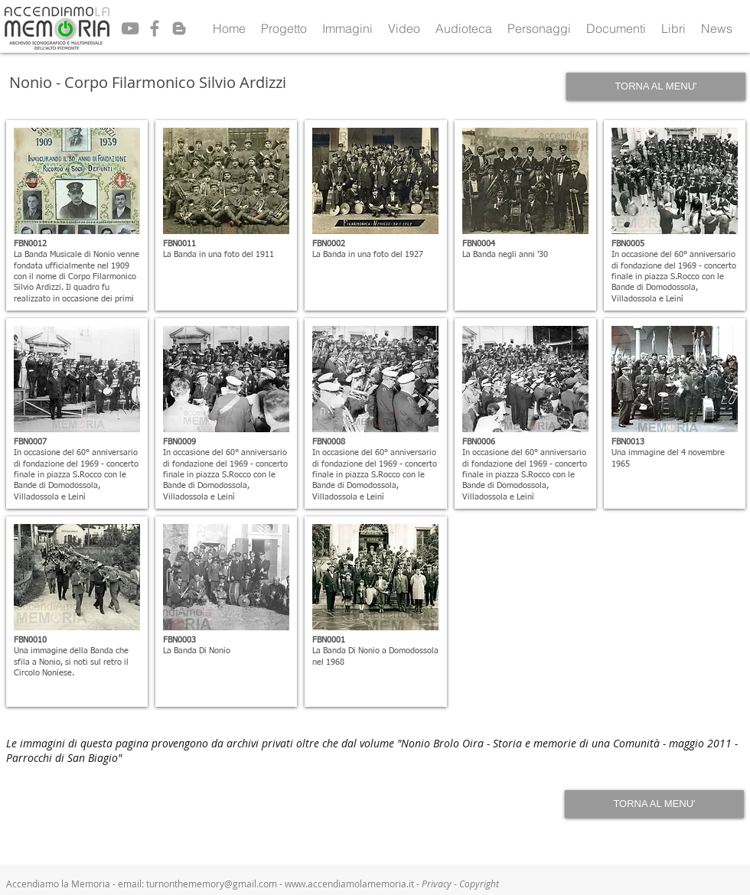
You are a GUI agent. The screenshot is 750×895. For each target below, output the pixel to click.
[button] (284, 28)
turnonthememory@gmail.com (211, 883)
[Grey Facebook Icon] (154, 28)
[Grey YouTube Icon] (130, 28)
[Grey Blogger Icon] (179, 28)
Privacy (438, 883)
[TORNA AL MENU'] (655, 86)
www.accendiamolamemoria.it (349, 883)
